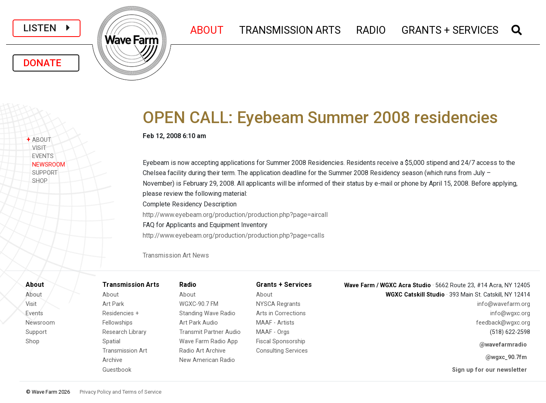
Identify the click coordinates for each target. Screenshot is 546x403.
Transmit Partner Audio (210, 332)
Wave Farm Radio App (208, 341)
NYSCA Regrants (278, 304)
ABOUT (207, 29)
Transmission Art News (176, 255)
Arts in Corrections (281, 313)
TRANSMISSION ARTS (290, 29)
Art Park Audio (198, 322)
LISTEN (46, 28)
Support (36, 332)
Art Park (113, 304)
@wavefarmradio (503, 344)
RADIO (371, 29)
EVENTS (40, 156)
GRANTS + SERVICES (450, 29)
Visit (31, 304)
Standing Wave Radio (207, 313)
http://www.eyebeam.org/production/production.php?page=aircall (235, 215)
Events (34, 313)
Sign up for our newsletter (489, 369)
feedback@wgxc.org (503, 322)
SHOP (37, 180)
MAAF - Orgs (272, 332)
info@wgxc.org (510, 313)
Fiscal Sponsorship (280, 341)
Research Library (124, 332)
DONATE (46, 63)
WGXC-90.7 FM (198, 304)
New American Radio (207, 360)
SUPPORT (42, 172)
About (34, 294)
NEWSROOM (45, 164)
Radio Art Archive (202, 350)
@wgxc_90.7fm (506, 357)
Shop (32, 341)
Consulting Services (282, 350)
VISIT (36, 148)
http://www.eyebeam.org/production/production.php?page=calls (233, 235)
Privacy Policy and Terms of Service (120, 392)
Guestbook (116, 369)
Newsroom (40, 322)
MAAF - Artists (275, 322)
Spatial (111, 341)
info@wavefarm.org (503, 304)
